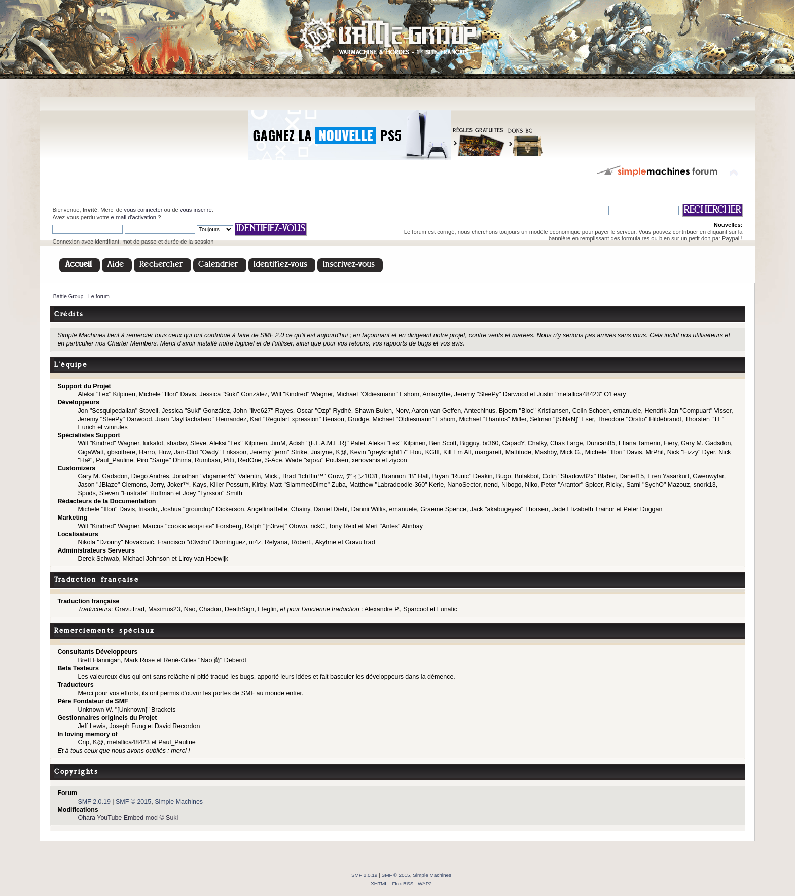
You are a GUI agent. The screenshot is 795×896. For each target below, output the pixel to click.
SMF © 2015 (133, 801)
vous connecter (143, 209)
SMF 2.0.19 (94, 801)
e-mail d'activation (133, 217)
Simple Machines (179, 801)
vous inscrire (196, 209)
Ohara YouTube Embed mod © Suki (128, 817)
